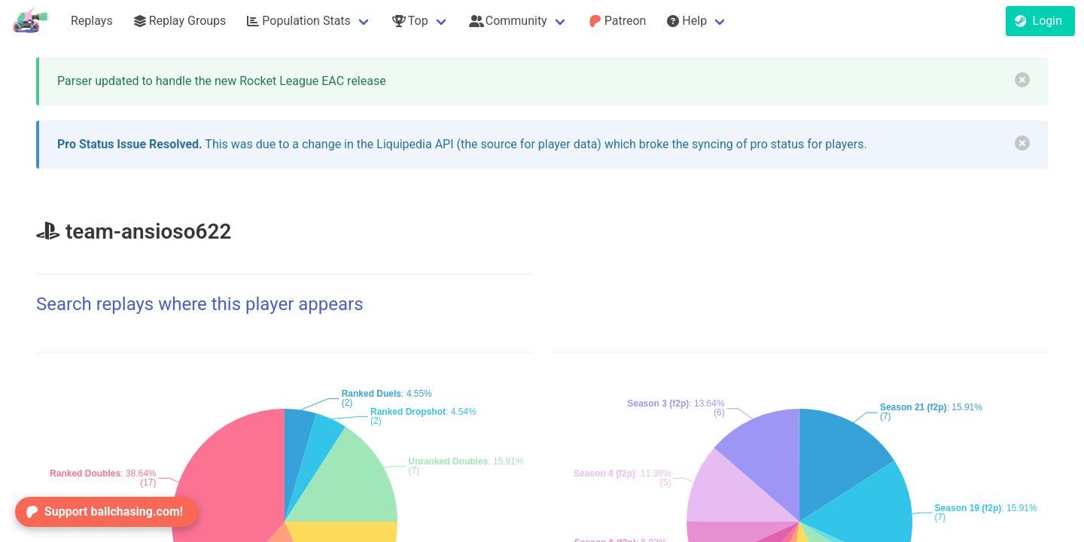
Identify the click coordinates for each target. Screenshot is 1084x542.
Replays (92, 21)
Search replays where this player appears (200, 304)
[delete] (1022, 79)
